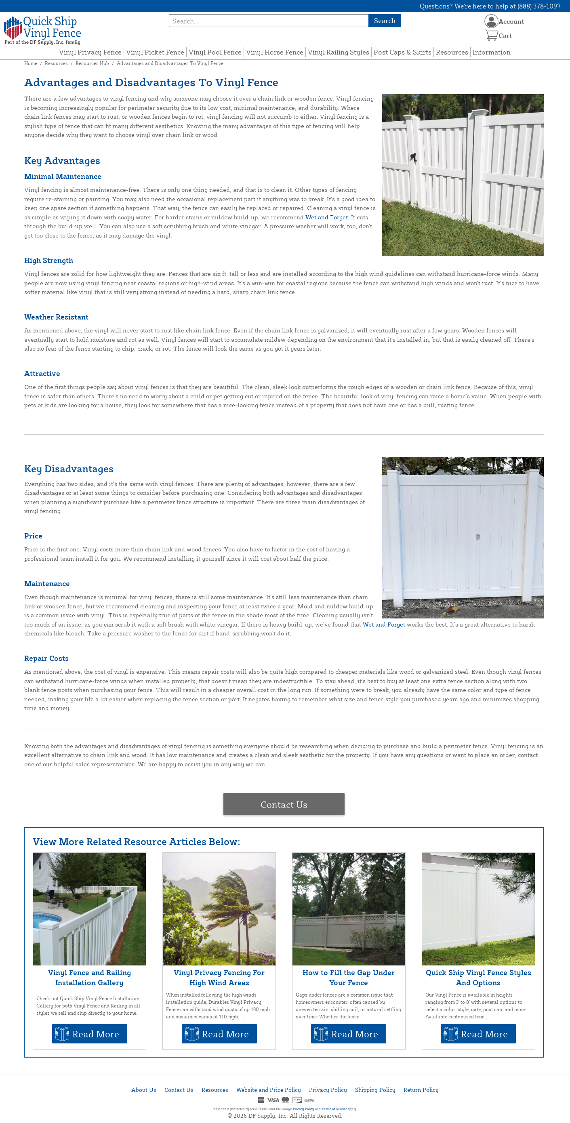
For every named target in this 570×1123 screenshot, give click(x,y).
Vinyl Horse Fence (274, 52)
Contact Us (284, 804)
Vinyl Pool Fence (215, 52)
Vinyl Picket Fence (155, 52)
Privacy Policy (328, 1089)
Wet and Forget (326, 217)
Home (30, 63)
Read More (95, 1033)
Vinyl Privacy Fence (90, 52)
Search (384, 20)
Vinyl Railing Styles (338, 52)
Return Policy (421, 1089)
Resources (452, 52)
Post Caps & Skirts (402, 52)
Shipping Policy (375, 1089)
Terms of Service (334, 1109)
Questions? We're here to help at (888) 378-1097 (490, 6)
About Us (143, 1089)
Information (492, 52)
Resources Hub (92, 63)
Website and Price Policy (268, 1089)
